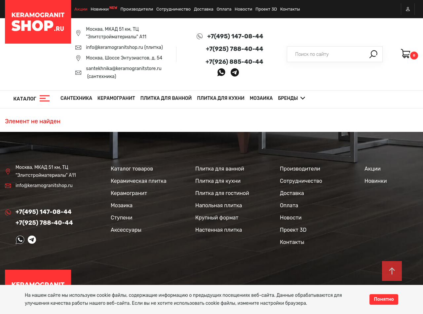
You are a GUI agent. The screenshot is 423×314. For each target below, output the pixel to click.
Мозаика (261, 98)
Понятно (384, 299)
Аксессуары (126, 230)
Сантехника (76, 98)
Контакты (290, 9)
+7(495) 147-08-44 (235, 36)
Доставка (203, 9)
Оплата (223, 9)
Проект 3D (266, 9)
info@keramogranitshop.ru (114, 47)
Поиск (373, 54)
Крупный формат (217, 218)
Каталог (24, 99)
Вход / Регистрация (408, 9)
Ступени (122, 218)
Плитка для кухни (221, 98)
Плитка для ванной (166, 98)
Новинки (100, 9)
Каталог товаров (132, 169)
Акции (81, 9)
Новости (243, 9)
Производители (137, 9)
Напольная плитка (218, 205)
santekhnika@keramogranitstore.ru (123, 68)
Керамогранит (116, 98)
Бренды (288, 98)
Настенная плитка (218, 230)
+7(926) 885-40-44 (234, 61)
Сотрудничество (173, 9)
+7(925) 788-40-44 (234, 49)
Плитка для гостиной (222, 193)
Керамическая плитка (138, 181)
